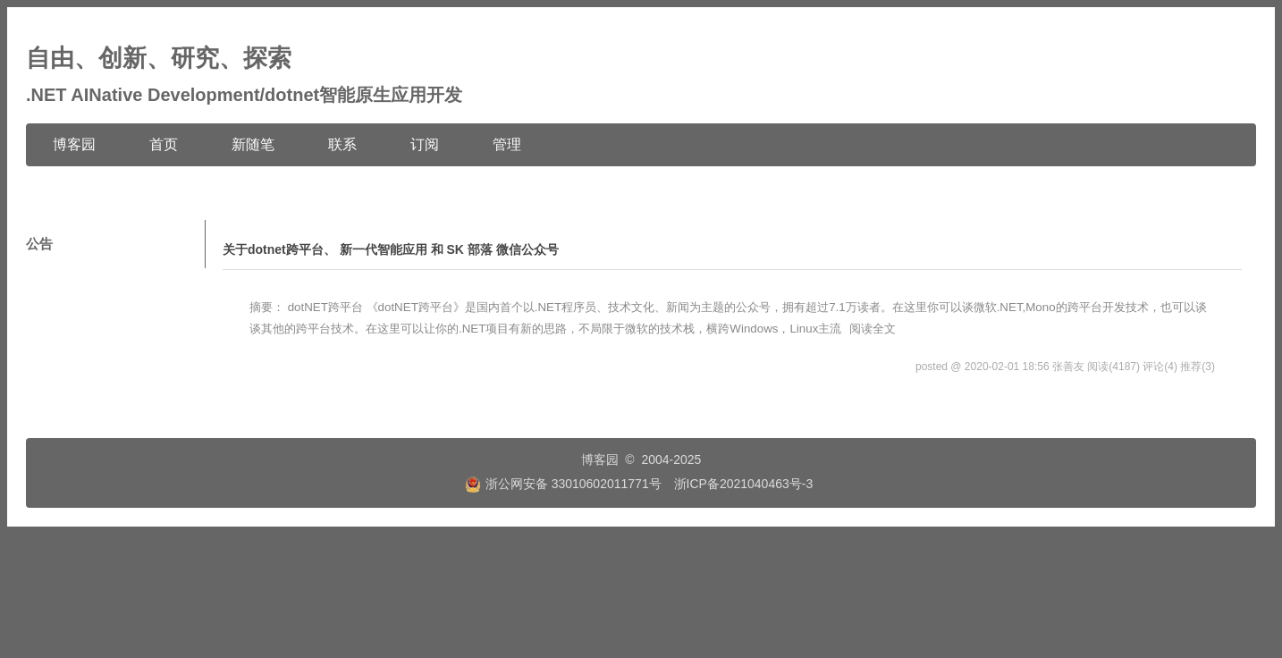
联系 (342, 144)
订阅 (424, 144)
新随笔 (253, 144)
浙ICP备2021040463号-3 (744, 484)
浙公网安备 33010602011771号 (563, 484)
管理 (507, 144)
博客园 (74, 144)
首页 (163, 144)
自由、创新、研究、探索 (158, 58)
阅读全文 (872, 328)
